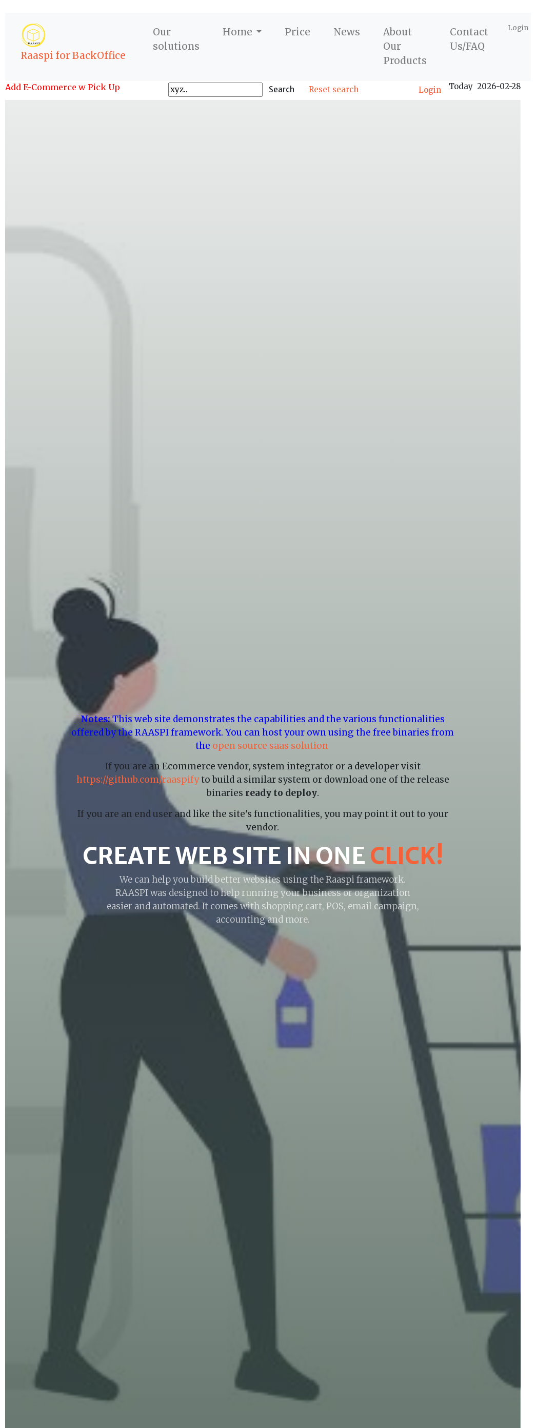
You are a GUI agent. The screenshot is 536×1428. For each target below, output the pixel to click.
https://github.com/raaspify (137, 779)
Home (238, 32)
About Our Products (405, 46)
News (346, 32)
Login (518, 28)
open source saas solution (271, 745)
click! (406, 856)
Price (297, 32)
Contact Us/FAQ (469, 39)
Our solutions (176, 39)
